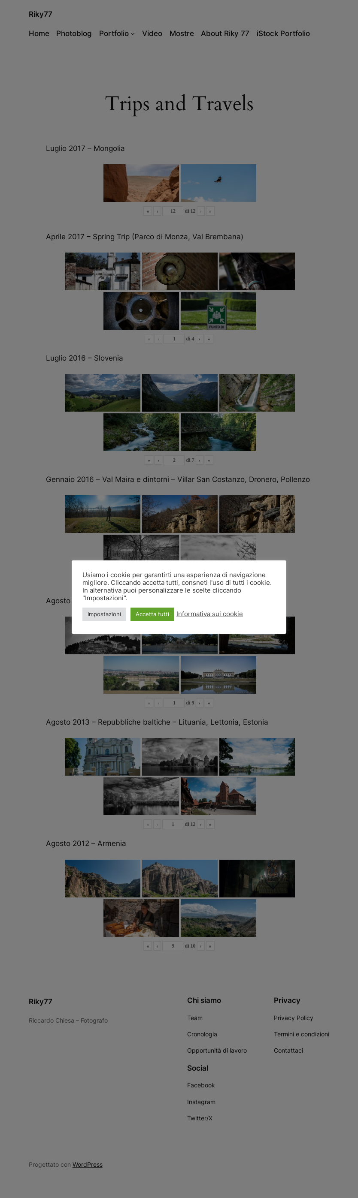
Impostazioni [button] (104, 614)
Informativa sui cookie (209, 614)
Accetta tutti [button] (152, 614)
